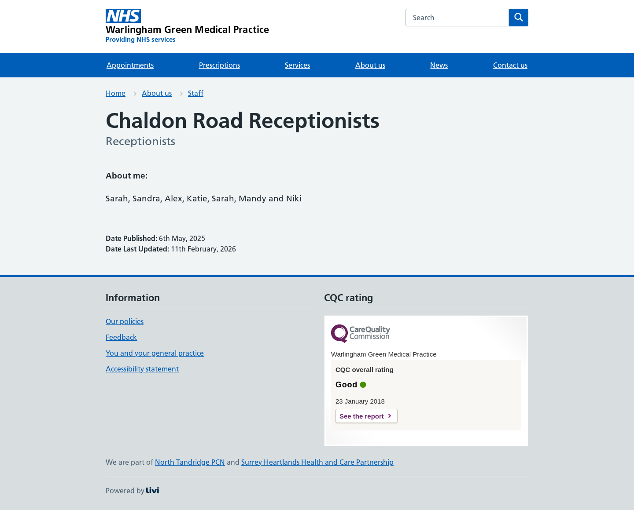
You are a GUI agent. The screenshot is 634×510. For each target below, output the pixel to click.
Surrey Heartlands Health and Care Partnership (317, 462)
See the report (361, 416)
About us (370, 65)
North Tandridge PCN (190, 462)
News (439, 65)
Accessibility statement (142, 368)
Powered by (132, 490)
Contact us (510, 65)
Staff (195, 93)
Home (115, 93)
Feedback (121, 337)
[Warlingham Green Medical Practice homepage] (187, 26)
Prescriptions (219, 65)
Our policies (125, 321)
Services (297, 65)
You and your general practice (155, 353)
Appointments (130, 65)
